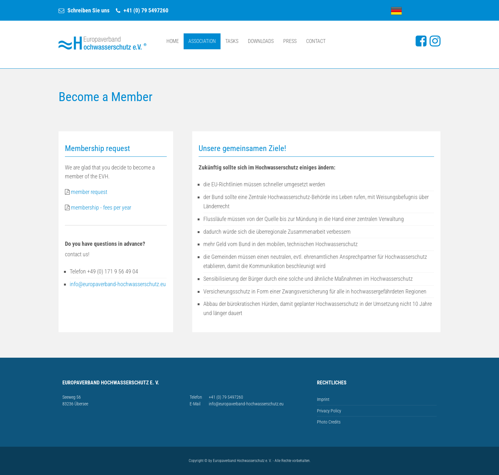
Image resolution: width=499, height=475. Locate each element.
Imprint (323, 399)
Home (172, 41)
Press (290, 41)
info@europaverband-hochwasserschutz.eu (118, 284)
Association (202, 41)
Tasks (231, 41)
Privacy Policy (329, 410)
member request (89, 192)
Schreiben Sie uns (88, 10)
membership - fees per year (98, 207)
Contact (316, 41)
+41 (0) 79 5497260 (145, 10)
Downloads (261, 41)
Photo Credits (329, 421)
